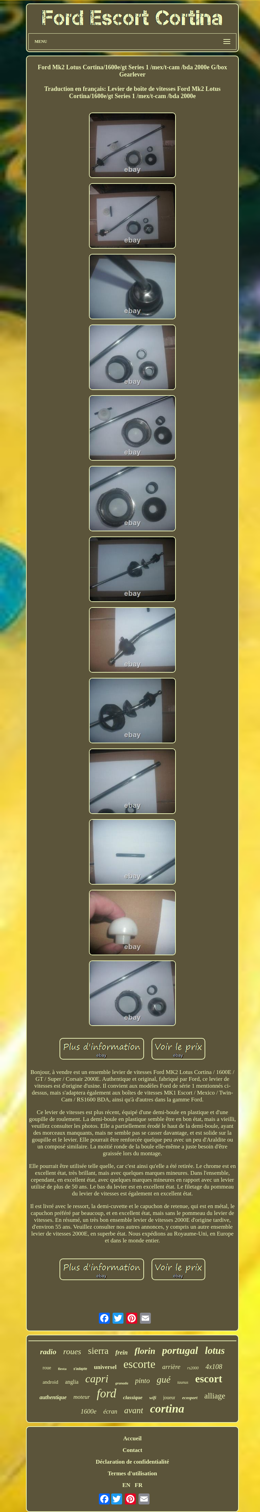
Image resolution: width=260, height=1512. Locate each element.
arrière (171, 1366)
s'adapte (80, 1369)
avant (133, 1410)
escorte (139, 1364)
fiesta (62, 1369)
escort (208, 1379)
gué (163, 1379)
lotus (215, 1350)
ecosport (189, 1397)
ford (106, 1393)
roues (72, 1351)
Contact (132, 1450)
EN (126, 1485)
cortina (167, 1408)
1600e (88, 1411)
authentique (52, 1397)
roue (46, 1367)
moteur (82, 1397)
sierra (98, 1351)
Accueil (132, 1438)
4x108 (214, 1366)
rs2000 (192, 1368)
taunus (182, 1382)
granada (121, 1383)
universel (105, 1367)
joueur (169, 1397)
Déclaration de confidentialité (132, 1461)
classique (133, 1397)
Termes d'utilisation (132, 1473)
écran (110, 1411)
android (50, 1382)
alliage (214, 1396)
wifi (152, 1397)
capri (96, 1378)
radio (48, 1351)
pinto (142, 1381)
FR (139, 1485)
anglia (71, 1382)
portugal (180, 1350)
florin (144, 1351)
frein (121, 1352)
